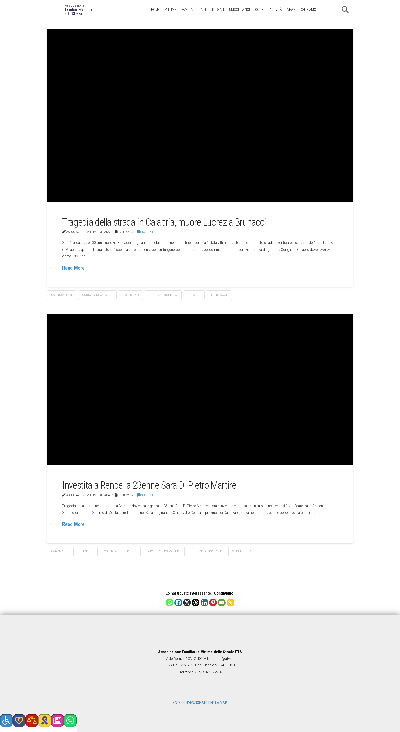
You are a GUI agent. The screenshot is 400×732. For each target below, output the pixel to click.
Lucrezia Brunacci (163, 295)
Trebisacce (219, 295)
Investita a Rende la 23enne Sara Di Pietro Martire (149, 485)
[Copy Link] (230, 602)
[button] (345, 9)
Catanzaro (59, 551)
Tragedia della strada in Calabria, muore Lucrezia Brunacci (164, 222)
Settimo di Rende (245, 551)
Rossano (194, 295)
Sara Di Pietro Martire (164, 551)
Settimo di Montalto (206, 551)
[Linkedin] (204, 602)
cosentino (131, 295)
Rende (131, 551)
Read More (73, 268)
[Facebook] (178, 602)
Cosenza (110, 551)
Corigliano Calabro (97, 295)
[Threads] (195, 602)
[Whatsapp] (169, 602)
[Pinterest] (213, 602)
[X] (187, 602)
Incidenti (146, 232)
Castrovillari (61, 295)
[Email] (222, 602)
